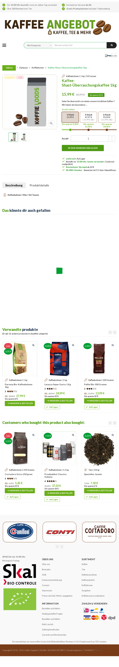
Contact (45, 585)
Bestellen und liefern (51, 608)
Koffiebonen (87, 585)
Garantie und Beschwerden (54, 635)
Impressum (47, 590)
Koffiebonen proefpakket (93, 596)
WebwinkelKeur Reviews (62, 641)
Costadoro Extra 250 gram (18, 474)
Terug (9, 68)
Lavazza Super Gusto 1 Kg (57, 384)
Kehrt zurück (47, 624)
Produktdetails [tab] (39, 185)
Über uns (46, 564)
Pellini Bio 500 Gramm (95, 384)
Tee (83, 569)
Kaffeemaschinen (89, 574)
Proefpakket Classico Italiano (55, 475)
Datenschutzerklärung (52, 580)
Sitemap (98, 650)
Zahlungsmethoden (50, 629)
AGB (44, 574)
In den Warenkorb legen (83, 148)
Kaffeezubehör (88, 580)
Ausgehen (86, 590)
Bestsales (46, 569)
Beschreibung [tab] (14, 185)
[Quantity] (91, 138)
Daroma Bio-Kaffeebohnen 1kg (18, 385)
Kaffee (84, 564)
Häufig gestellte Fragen (52, 614)
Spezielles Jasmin (93, 474)
